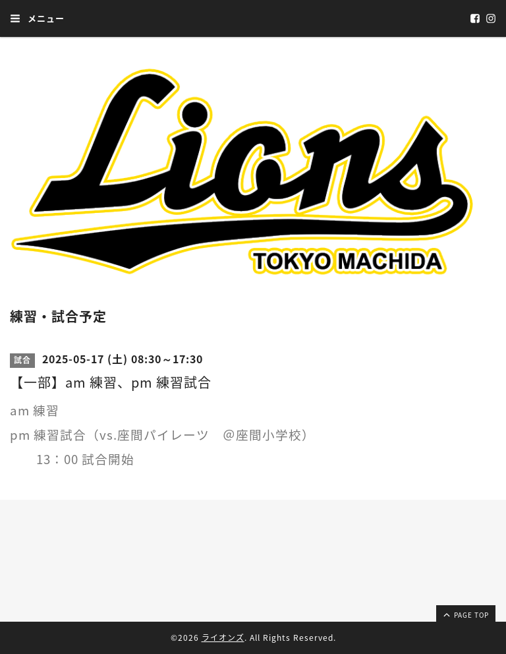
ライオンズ (223, 637)
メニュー (37, 18)
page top (465, 614)
